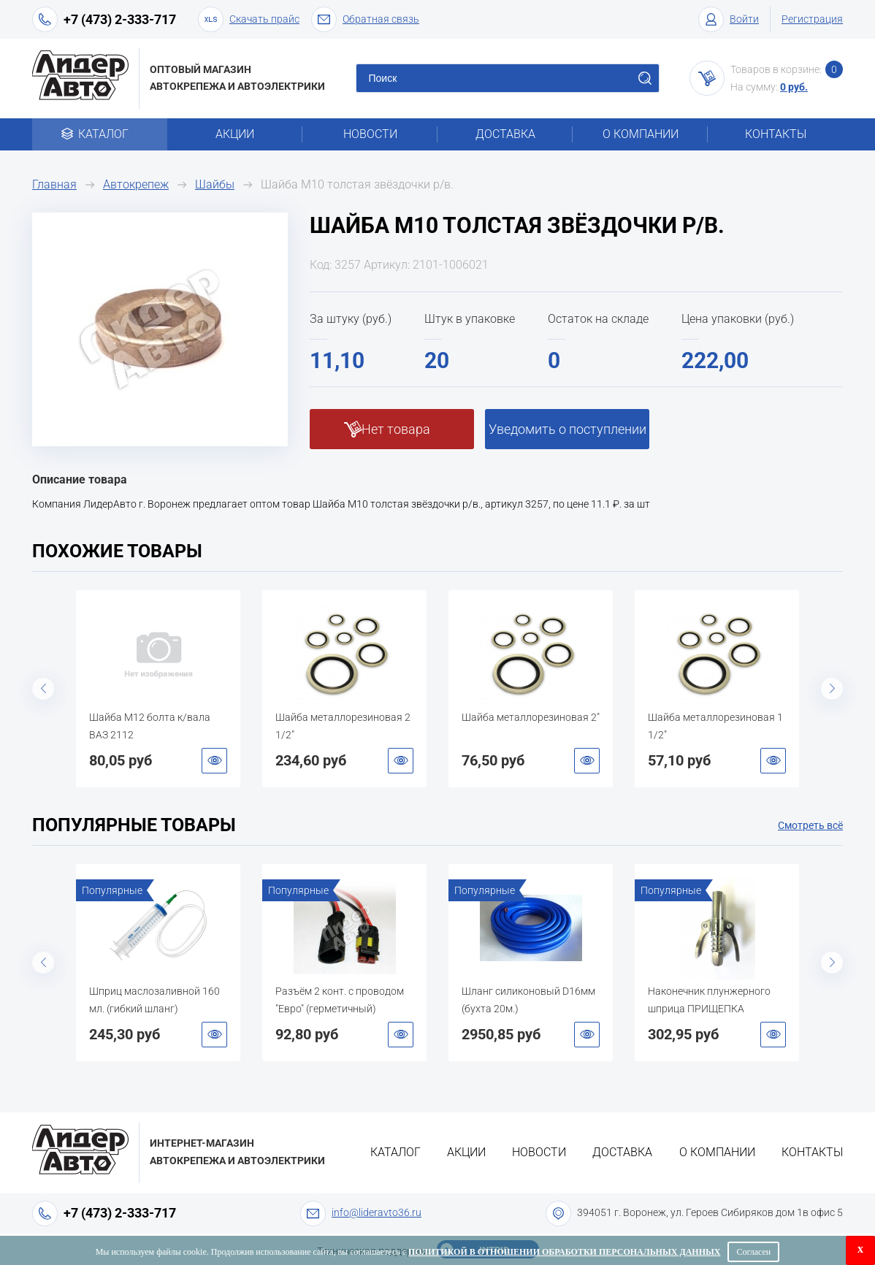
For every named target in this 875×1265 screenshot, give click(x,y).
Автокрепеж (136, 184)
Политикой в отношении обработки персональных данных (564, 1252)
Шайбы (214, 184)
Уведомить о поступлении (567, 429)
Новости (370, 134)
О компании (641, 134)
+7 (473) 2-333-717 (120, 19)
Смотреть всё (810, 825)
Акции (234, 134)
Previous (43, 688)
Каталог (100, 134)
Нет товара (396, 429)
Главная (54, 184)
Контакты (775, 134)
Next (832, 688)
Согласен (753, 1252)
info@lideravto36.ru (376, 1212)
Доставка (505, 134)
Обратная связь (365, 19)
